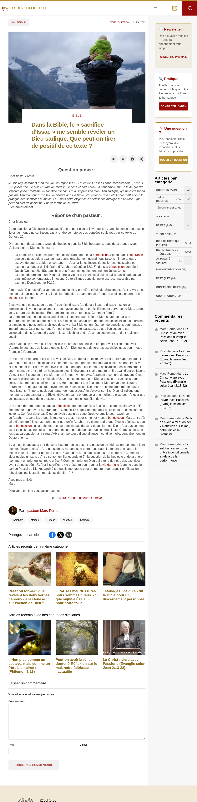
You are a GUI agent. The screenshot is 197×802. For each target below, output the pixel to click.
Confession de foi (171, 287)
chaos (12, 297)
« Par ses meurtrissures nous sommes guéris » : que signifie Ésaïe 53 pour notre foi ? (76, 597)
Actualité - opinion (169, 260)
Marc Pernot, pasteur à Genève (80, 497)
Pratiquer (166, 278)
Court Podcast (168, 296)
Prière (164, 225)
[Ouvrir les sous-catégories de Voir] (188, 216)
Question (123, 22)
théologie (85, 519)
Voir (162, 217)
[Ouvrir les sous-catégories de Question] (188, 190)
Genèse (51, 519)
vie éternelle (110, 464)
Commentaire (16, 701)
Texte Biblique (169, 198)
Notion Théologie (171, 270)
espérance (136, 254)
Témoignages (168, 208)
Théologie (166, 234)
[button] (174, 8)
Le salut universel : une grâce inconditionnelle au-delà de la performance (174, 452)
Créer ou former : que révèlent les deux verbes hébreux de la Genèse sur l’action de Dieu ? (29, 597)
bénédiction (101, 254)
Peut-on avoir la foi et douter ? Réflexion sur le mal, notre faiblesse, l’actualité (76, 665)
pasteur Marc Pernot (43, 511)
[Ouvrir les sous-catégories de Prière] (188, 225)
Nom (11, 744)
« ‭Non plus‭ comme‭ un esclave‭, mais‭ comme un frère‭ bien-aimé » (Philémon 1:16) (29, 665)
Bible (113, 22)
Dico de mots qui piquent (173, 243)
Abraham (18, 519)
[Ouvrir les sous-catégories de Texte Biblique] (188, 199)
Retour (19, 22)
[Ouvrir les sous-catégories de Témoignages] (188, 208)
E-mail (84, 744)
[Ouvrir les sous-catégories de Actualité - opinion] (188, 260)
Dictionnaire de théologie (173, 251)
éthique (35, 519)
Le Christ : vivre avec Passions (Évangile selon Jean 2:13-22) (124, 664)
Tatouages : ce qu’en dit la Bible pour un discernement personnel (123, 595)
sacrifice (67, 519)
